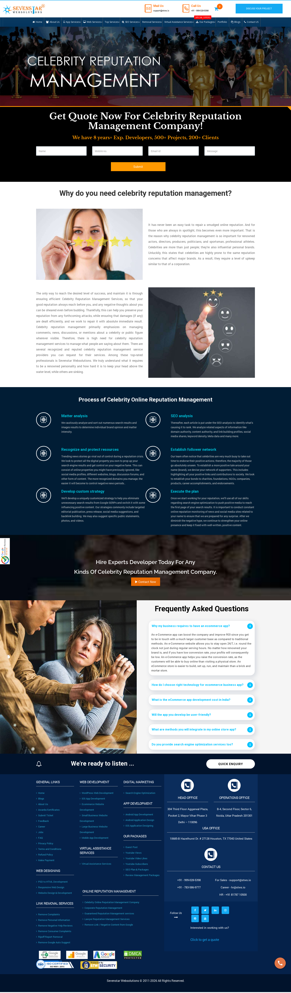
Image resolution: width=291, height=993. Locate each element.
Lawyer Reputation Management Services (106, 920)
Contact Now (145, 583)
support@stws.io (161, 10)
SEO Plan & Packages (136, 870)
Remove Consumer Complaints (53, 932)
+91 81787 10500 (236, 896)
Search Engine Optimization (139, 794)
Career (40, 827)
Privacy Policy (44, 844)
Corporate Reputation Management (102, 909)
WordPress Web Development (97, 794)
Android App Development (138, 815)
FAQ (39, 839)
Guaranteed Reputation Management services (108, 914)
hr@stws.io (238, 888)
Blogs (40, 799)
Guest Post (130, 848)
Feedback (42, 822)
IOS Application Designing (138, 826)
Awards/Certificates (48, 811)
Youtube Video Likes (135, 859)
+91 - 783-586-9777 (189, 888)
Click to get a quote (204, 940)
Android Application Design (138, 821)
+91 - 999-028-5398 (204, 10)
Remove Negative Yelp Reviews (54, 926)
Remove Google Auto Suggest (53, 943)
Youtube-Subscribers (135, 865)
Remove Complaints (48, 915)
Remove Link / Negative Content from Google (107, 925)
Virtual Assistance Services (95, 865)
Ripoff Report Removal (49, 938)
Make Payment (45, 861)
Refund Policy (44, 855)
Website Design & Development (54, 894)
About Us (42, 805)
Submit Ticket (44, 816)
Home (40, 794)
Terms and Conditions (48, 850)
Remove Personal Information (53, 921)
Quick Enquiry (230, 765)
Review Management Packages (141, 876)
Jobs (39, 833)
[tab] (201, 627)
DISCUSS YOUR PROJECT (262, 8)
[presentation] (64, 170)
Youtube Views (132, 853)
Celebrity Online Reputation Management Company (110, 903)
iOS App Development (92, 799)
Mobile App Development (94, 839)
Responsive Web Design (50, 888)
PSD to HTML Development (52, 882)
